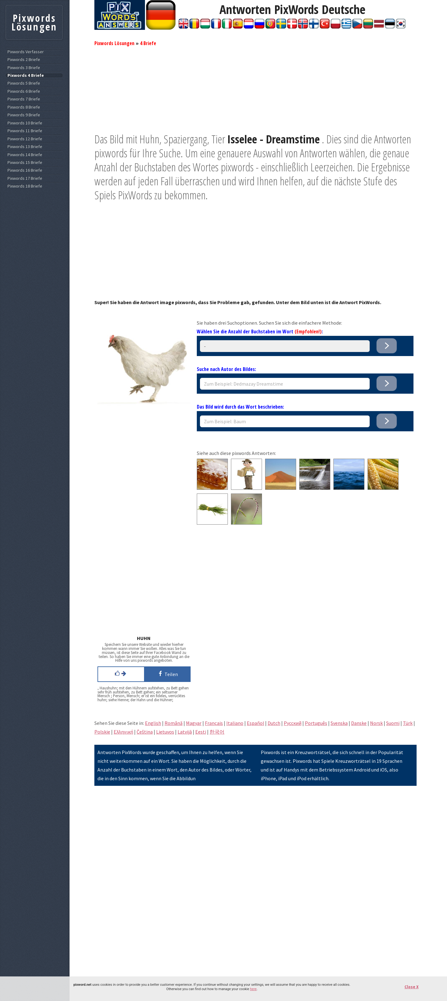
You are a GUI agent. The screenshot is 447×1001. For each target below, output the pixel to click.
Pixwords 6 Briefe (23, 91)
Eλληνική (123, 732)
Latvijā (185, 732)
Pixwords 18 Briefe (24, 186)
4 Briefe (148, 43)
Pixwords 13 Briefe (24, 147)
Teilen (167, 673)
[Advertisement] (255, 88)
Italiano (234, 723)
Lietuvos (165, 732)
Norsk (376, 723)
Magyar (193, 723)
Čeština (145, 732)
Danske (359, 723)
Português (316, 723)
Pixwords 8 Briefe (23, 107)
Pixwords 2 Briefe (23, 60)
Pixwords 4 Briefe (25, 75)
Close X (411, 986)
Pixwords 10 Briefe (24, 123)
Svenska (339, 723)
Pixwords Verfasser (25, 52)
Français (214, 723)
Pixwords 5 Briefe (23, 83)
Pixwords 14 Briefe (24, 155)
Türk (408, 723)
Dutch (274, 723)
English (153, 723)
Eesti (200, 732)
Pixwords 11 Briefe (24, 131)
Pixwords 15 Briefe (24, 162)
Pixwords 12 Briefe (24, 139)
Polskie (102, 732)
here (253, 989)
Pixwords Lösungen (114, 43)
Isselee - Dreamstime (273, 139)
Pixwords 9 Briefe (23, 115)
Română (174, 723)
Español (255, 723)
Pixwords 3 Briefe (23, 68)
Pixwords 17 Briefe (24, 178)
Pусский (292, 723)
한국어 (217, 732)
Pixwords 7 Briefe (23, 99)
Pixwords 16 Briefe (24, 170)
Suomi (393, 723)
